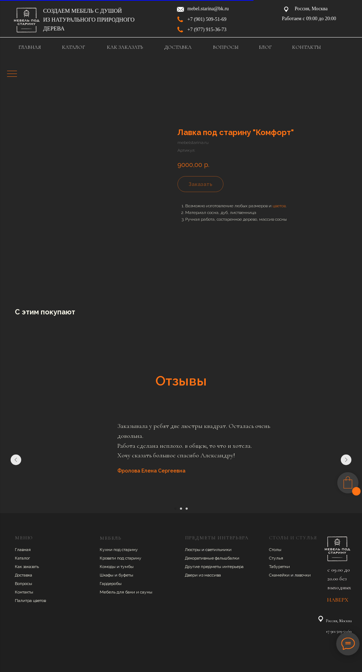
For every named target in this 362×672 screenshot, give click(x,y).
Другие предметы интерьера (214, 566)
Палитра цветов (30, 600)
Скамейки (280, 575)
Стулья (276, 558)
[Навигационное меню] (12, 74)
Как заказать (27, 566)
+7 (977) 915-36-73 (207, 29)
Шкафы (107, 575)
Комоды (108, 566)
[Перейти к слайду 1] (175, 509)
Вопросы (23, 583)
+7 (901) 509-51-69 (207, 19)
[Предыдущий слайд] (16, 459)
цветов (279, 205)
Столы (275, 549)
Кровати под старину (120, 558)
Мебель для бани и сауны (126, 592)
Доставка (23, 575)
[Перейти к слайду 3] (187, 509)
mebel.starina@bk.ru (208, 8)
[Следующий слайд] (346, 459)
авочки (304, 575)
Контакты (24, 592)
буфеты (125, 575)
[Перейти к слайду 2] (181, 509)
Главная (23, 549)
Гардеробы (111, 583)
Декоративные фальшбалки (212, 558)
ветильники (220, 549)
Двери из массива (203, 575)
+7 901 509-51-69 (338, 631)
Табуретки (279, 566)
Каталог (22, 558)
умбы (128, 566)
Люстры (193, 549)
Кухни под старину (119, 549)
